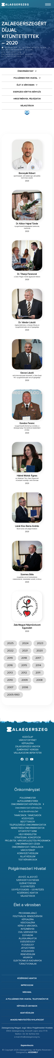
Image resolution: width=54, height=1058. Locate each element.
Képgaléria (28, 743)
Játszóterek (28, 948)
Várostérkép (28, 850)
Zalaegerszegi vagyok (27, 746)
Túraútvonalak (28, 964)
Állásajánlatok (28, 938)
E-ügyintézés (28, 886)
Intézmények (28, 929)
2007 (10, 687)
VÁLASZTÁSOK (27, 106)
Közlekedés (27, 951)
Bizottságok (27, 822)
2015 (24, 665)
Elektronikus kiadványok (28, 961)
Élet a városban (25, 85)
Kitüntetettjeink (35, 47)
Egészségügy (27, 942)
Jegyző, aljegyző (28, 877)
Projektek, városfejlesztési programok (28, 841)
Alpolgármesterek (27, 801)
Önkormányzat (25, 71)
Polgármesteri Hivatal (25, 78)
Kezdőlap (9, 47)
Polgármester (28, 798)
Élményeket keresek (28, 750)
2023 (40, 643)
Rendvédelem (28, 954)
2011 (38, 672)
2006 (25, 687)
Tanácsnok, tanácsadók (27, 815)
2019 (10, 658)
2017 (38, 658)
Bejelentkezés (27, 1045)
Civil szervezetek (27, 932)
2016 (10, 665)
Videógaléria (27, 923)
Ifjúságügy (28, 945)
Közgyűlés (28, 818)
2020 (39, 650)
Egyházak (27, 935)
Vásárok (28, 957)
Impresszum (27, 985)
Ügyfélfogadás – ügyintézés (28, 890)
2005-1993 (13, 694)
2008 (39, 680)
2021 (25, 650)
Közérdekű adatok (27, 893)
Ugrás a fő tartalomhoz (45, 1)
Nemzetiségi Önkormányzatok (28, 828)
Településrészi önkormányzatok (27, 825)
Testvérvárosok (27, 860)
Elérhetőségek (27, 883)
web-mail (27, 992)
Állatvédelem (27, 857)
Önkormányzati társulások (27, 847)
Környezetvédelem (27, 853)
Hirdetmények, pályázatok (27, 99)
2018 (24, 658)
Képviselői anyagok (27, 1006)
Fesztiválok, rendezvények (28, 916)
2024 (25, 643)
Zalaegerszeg (15, 4)
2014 (38, 665)
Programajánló (28, 913)
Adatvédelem (27, 1013)
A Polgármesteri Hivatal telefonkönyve (27, 999)
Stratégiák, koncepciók (28, 837)
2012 (24, 672)
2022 (10, 650)
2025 (10, 643)
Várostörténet (28, 740)
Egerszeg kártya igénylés (27, 92)
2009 (24, 680)
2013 (10, 672)
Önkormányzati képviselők (26, 804)
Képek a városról (28, 926)
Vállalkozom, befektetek (28, 753)
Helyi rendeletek (28, 834)
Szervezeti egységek (27, 880)
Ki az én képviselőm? (28, 812)
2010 (10, 680)
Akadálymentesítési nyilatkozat (27, 1020)
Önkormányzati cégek (27, 844)
